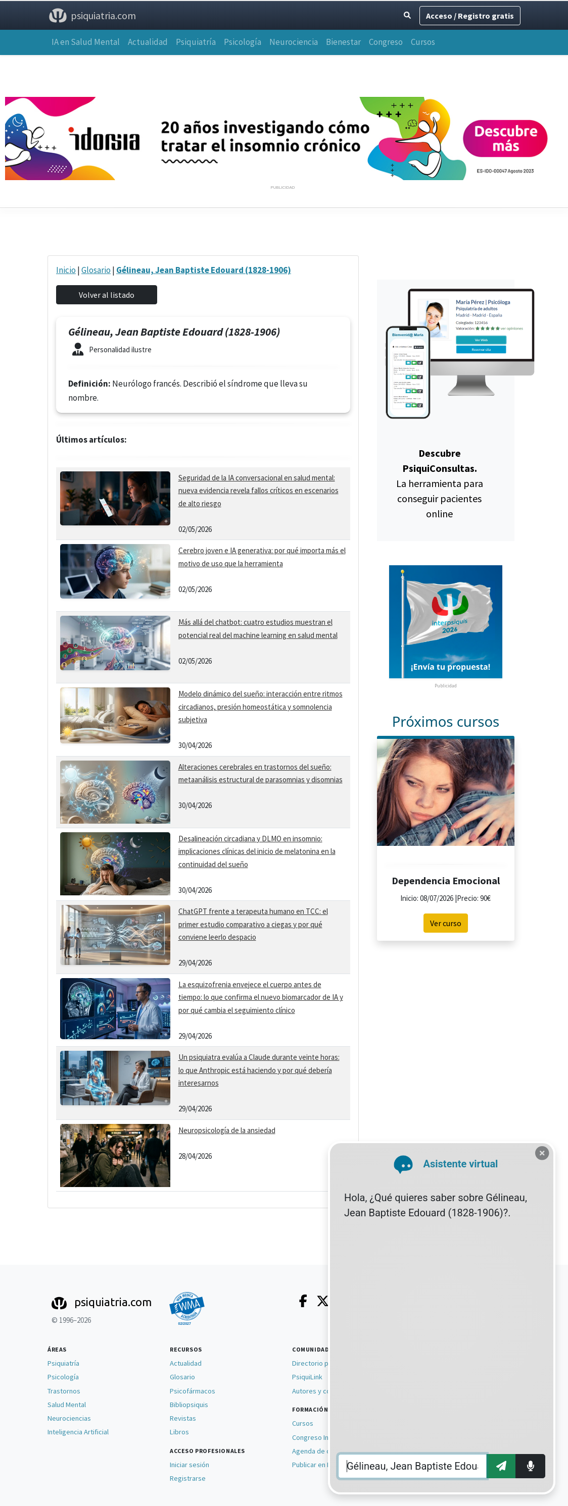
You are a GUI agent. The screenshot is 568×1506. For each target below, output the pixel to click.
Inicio (66, 270)
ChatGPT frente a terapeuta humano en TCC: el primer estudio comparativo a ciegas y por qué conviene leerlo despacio (253, 924)
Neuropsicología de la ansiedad (226, 1130)
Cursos (423, 41)
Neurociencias (69, 1418)
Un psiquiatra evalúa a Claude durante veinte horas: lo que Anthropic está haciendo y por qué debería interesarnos (259, 1070)
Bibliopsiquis (189, 1404)
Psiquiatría (196, 41)
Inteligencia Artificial (78, 1431)
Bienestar (343, 41)
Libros (179, 1431)
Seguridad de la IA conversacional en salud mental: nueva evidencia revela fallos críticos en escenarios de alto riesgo (258, 490)
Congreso (386, 41)
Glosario (96, 270)
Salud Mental (67, 1404)
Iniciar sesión (189, 1464)
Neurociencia (293, 41)
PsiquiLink (307, 1376)
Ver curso (445, 923)
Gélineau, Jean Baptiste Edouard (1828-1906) (203, 270)
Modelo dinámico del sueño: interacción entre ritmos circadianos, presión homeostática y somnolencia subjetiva (260, 706)
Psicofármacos (192, 1390)
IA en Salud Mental (86, 41)
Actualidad (148, 41)
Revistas (183, 1418)
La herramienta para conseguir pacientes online (439, 483)
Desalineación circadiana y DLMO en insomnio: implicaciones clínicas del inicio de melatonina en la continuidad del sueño (257, 851)
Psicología (242, 41)
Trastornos (64, 1390)
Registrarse (188, 1478)
